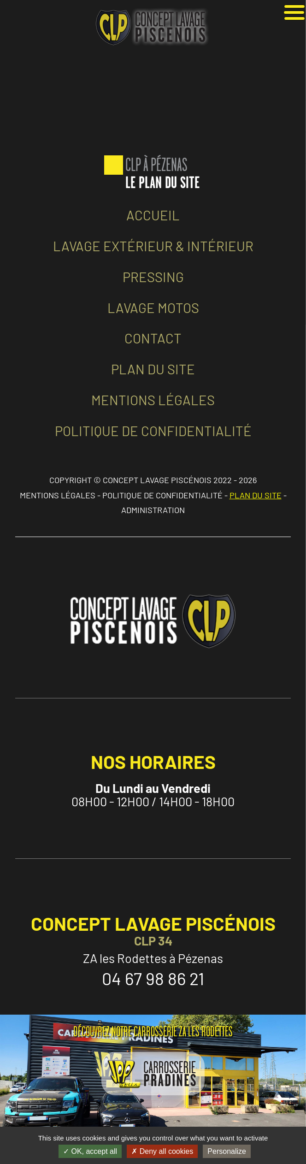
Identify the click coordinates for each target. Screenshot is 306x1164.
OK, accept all (90, 1151)
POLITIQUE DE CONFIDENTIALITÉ (153, 431)
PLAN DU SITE (153, 369)
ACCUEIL (153, 215)
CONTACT (153, 338)
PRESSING (153, 277)
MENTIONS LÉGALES (153, 400)
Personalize (226, 1151)
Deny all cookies (162, 1151)
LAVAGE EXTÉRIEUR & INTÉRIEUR (153, 246)
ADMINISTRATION (153, 510)
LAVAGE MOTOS (153, 308)
